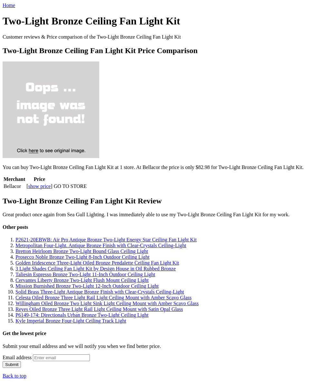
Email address (17, 357)
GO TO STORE (70, 186)
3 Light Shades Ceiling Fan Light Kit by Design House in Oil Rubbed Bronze (95, 268)
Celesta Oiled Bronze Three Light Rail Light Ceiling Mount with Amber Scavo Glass (103, 297)
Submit (11, 364)
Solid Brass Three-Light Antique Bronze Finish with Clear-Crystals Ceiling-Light (99, 292)
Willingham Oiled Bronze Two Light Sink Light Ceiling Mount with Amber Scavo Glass (107, 303)
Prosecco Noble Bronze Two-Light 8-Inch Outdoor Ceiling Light (82, 257)
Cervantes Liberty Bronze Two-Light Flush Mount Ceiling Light (82, 280)
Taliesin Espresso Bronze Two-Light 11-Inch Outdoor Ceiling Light (85, 274)
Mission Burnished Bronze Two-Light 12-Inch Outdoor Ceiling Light (87, 286)
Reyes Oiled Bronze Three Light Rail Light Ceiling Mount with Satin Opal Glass (99, 309)
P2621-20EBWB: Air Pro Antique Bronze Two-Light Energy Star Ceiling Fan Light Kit (106, 239)
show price (39, 186)
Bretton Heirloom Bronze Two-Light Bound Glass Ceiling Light (81, 251)
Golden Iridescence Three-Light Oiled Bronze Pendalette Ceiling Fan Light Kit (97, 263)
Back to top (14, 376)
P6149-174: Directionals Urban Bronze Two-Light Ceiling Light (82, 315)
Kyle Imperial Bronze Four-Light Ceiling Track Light (70, 320)
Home (9, 5)
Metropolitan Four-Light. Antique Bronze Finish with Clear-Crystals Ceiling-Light (100, 245)
